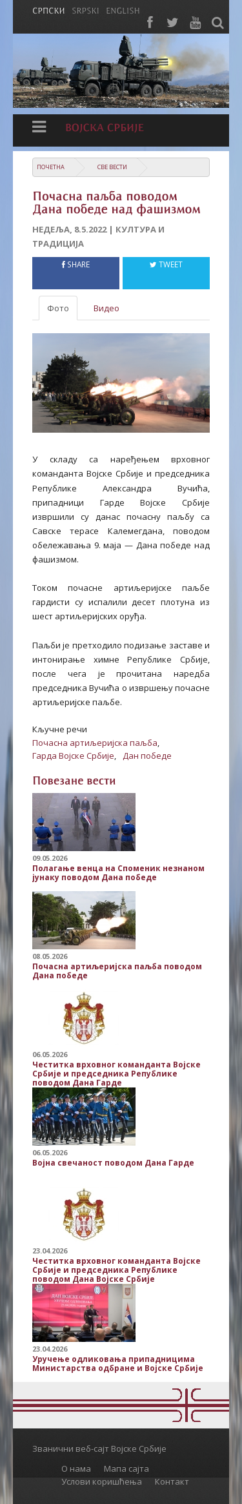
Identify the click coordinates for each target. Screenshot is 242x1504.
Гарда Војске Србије (73, 755)
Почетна (51, 167)
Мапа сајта (126, 1468)
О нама (76, 1468)
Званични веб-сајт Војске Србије (99, 1448)
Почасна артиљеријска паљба (94, 742)
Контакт (172, 1481)
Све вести (112, 167)
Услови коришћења (101, 1481)
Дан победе (147, 755)
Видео (106, 308)
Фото (58, 308)
